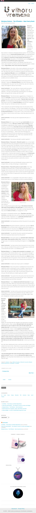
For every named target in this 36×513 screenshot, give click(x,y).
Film (20, 395)
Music (29, 395)
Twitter (4, 379)
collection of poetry (15, 362)
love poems (26, 362)
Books (5, 395)
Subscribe (5, 422)
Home (29, 3)
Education (17, 395)
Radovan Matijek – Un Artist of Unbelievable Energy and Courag (14, 410)
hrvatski (1, 1)
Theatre (2, 396)
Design (12, 395)
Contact (32, 3)
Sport (32, 395)
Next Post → (32, 372)
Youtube (9, 379)
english (3, 1)
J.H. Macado (22, 362)
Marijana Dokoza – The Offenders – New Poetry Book (12, 407)
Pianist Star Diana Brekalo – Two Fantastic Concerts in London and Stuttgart (16, 405)
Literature (7, 362)
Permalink (17, 363)
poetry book (7, 363)
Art (1, 395)
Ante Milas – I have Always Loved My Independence (12, 403)
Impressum (14, 508)
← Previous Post (5, 371)
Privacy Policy (21, 508)
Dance (8, 395)
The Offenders (11, 363)
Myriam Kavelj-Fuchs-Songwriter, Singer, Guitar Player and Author (14, 408)
